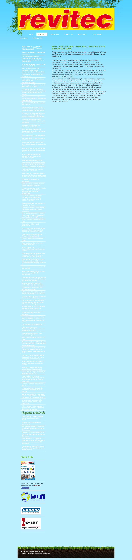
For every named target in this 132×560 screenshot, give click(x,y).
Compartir (25, 488)
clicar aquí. (37, 485)
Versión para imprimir (28, 551)
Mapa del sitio (39, 551)
